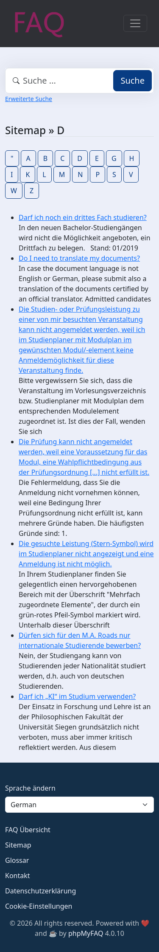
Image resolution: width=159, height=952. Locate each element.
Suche (132, 80)
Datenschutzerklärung (40, 891)
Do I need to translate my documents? (79, 258)
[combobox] (79, 80)
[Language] (79, 805)
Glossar (17, 860)
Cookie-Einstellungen (38, 906)
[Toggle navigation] (135, 23)
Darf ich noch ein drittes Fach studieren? (83, 217)
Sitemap (18, 845)
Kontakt (17, 875)
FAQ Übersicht (27, 829)
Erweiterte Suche (28, 99)
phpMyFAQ (85, 933)
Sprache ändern (30, 788)
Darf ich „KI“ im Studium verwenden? (77, 696)
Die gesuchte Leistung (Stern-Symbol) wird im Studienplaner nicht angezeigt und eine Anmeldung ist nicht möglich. (86, 554)
